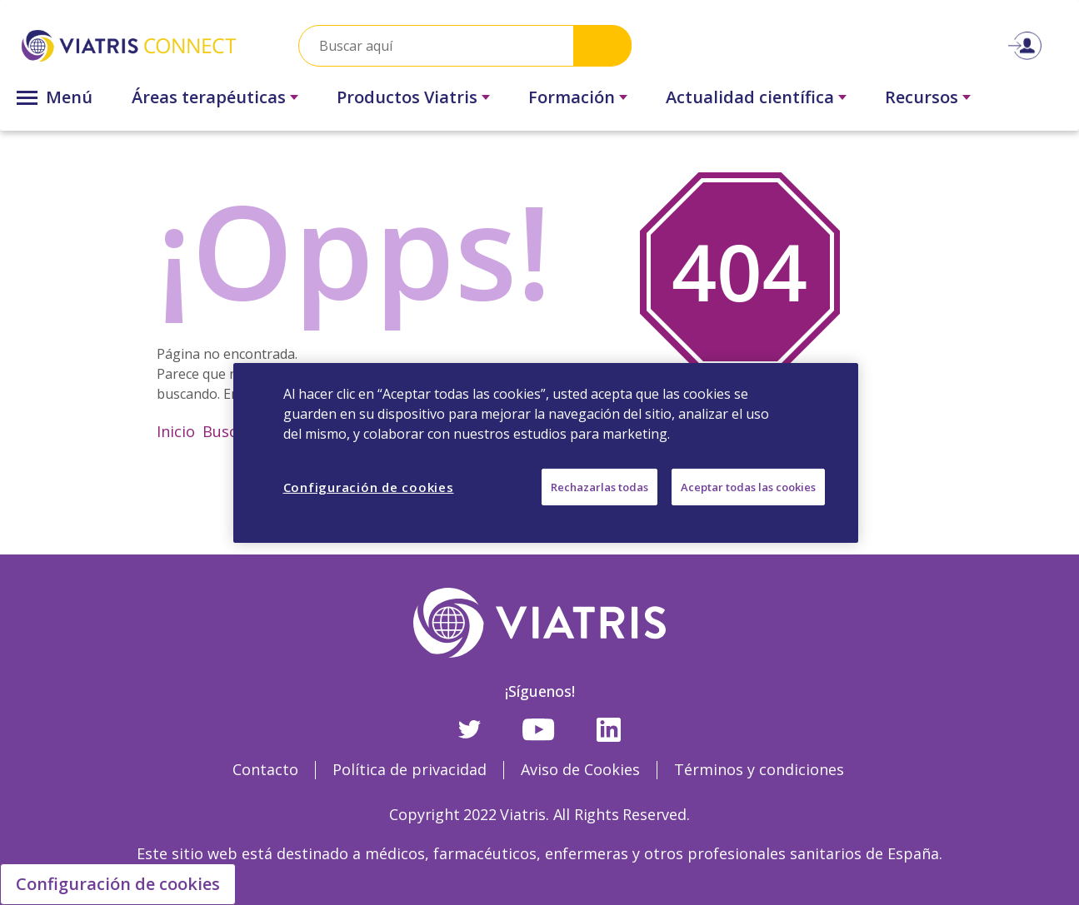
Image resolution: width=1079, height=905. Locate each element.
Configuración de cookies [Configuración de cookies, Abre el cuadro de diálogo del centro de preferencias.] (368, 486)
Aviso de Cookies (580, 769)
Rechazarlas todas (599, 486)
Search (602, 45)
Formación (571, 97)
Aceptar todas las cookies (748, 486)
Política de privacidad (409, 769)
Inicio (176, 431)
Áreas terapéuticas (209, 97)
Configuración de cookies (118, 884)
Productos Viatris (407, 97)
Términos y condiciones (759, 769)
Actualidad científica (750, 97)
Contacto (265, 769)
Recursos (921, 97)
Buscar (227, 431)
